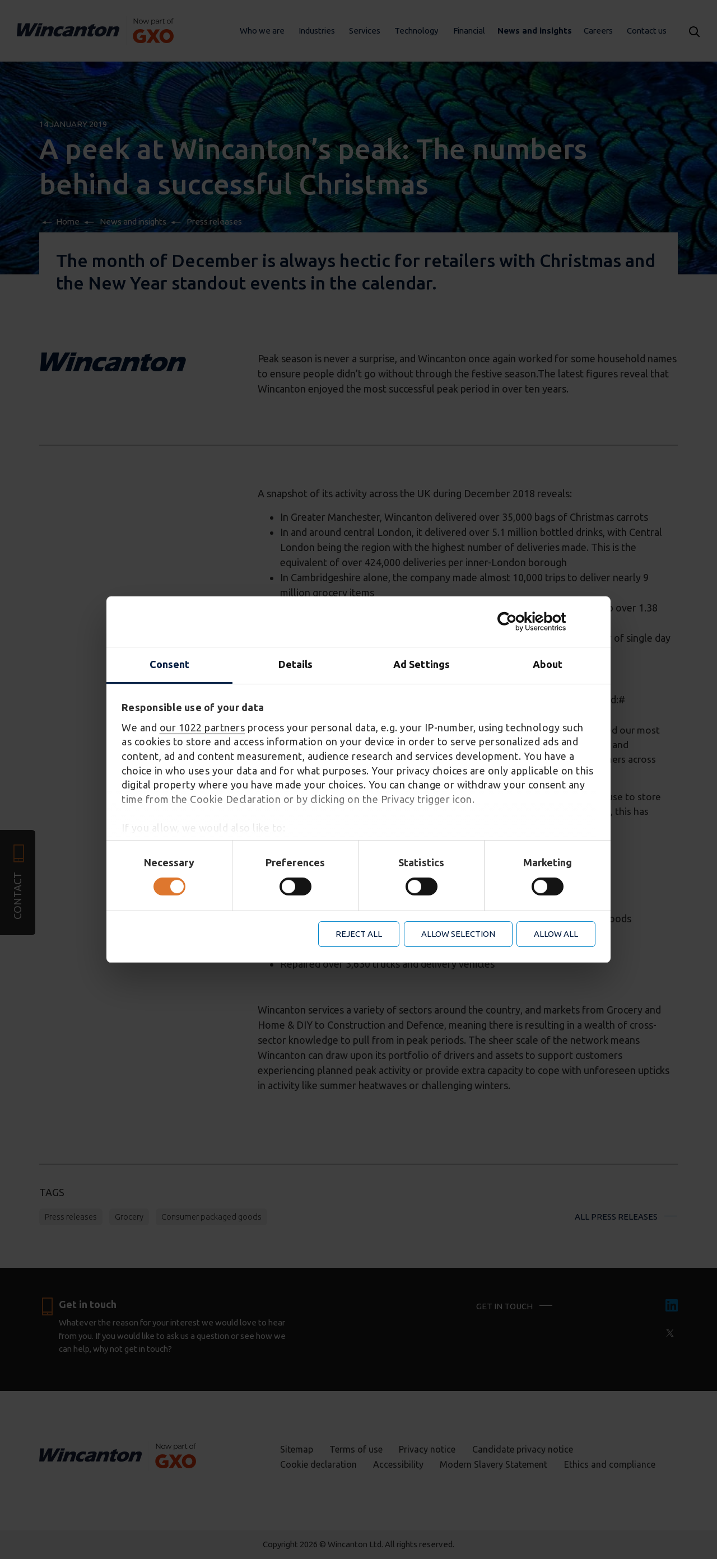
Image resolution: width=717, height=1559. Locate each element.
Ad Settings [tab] (421, 664)
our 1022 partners (202, 727)
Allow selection (458, 934)
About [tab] (548, 664)
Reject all (359, 934)
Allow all (556, 934)
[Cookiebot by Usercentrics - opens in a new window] (546, 622)
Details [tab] (295, 664)
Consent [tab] (170, 664)
